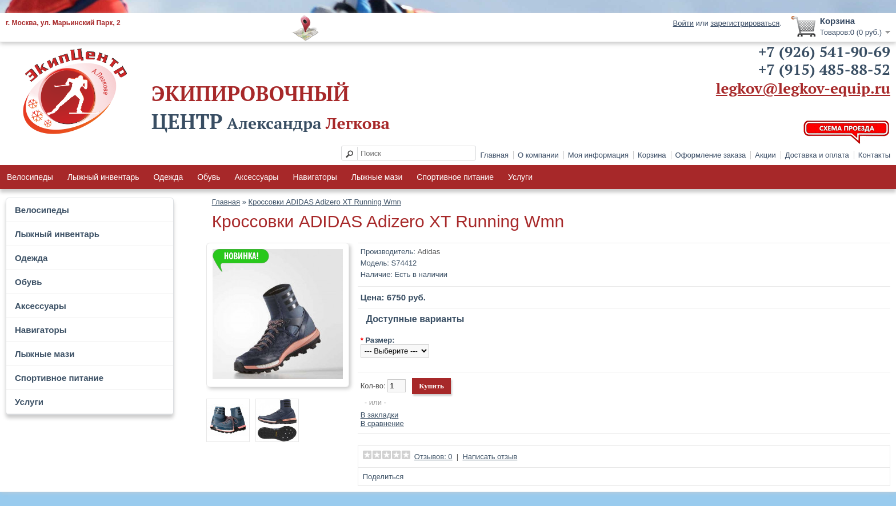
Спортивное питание (455, 177)
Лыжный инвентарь (103, 177)
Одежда (168, 177)
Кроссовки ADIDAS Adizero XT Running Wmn (325, 202)
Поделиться (383, 476)
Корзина (652, 155)
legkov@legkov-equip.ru (803, 88)
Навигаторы (315, 177)
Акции (765, 155)
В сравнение (382, 423)
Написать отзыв (489, 456)
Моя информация (598, 155)
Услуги (520, 177)
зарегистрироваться (744, 23)
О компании (538, 155)
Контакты (874, 155)
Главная (495, 155)
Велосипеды (30, 177)
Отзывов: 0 (433, 456)
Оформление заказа (710, 155)
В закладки (380, 415)
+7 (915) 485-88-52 (824, 69)
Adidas (428, 251)
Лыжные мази (377, 177)
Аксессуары (257, 177)
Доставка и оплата (817, 155)
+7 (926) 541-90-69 (824, 51)
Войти (683, 23)
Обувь (208, 177)
